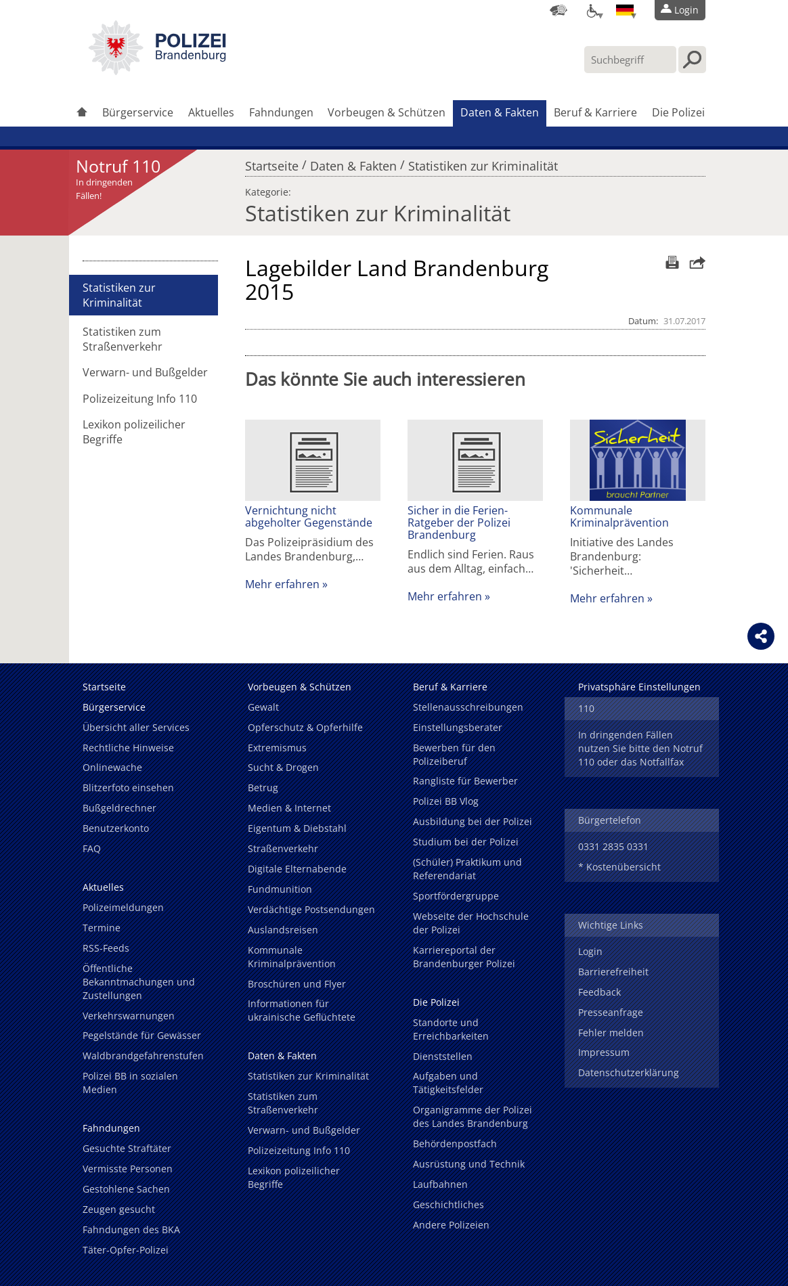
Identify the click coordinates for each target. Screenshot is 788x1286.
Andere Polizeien (451, 1224)
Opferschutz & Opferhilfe (305, 727)
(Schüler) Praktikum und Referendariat (467, 869)
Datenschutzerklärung (628, 1072)
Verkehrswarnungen (129, 1015)
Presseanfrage (610, 1012)
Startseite (272, 162)
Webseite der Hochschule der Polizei (471, 923)
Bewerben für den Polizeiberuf (454, 754)
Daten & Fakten (499, 112)
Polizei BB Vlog (446, 801)
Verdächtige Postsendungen (311, 909)
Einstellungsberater (457, 727)
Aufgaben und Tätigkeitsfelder (448, 1082)
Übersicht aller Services (136, 727)
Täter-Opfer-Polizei (126, 1249)
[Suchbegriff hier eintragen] (630, 59)
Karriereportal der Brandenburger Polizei (464, 957)
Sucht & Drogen (283, 767)
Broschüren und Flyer (297, 983)
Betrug (263, 787)
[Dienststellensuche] (558, 10)
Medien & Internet (289, 807)
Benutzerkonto (116, 828)
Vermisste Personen (128, 1168)
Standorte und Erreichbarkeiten (451, 1029)
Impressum (604, 1052)
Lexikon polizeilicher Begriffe (134, 432)
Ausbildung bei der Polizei (472, 821)
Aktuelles (211, 112)
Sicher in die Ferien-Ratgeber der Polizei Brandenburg (459, 522)
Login (590, 951)
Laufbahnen (440, 1184)
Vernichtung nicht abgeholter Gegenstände (308, 516)
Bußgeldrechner (119, 807)
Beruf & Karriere (595, 112)
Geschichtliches (448, 1204)
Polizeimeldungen (123, 907)
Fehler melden (611, 1032)
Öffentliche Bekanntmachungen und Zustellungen (139, 982)
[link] (157, 71)
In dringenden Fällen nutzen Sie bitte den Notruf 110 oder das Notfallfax (640, 748)
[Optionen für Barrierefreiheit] (592, 10)
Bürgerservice (137, 112)
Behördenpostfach (455, 1143)
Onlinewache (112, 767)
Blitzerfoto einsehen (128, 787)
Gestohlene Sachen (126, 1188)
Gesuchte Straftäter (127, 1148)
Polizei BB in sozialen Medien (130, 1082)
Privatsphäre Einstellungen (639, 686)
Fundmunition (280, 889)
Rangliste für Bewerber (465, 780)
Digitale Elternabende (297, 868)
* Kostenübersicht (619, 866)
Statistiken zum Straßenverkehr (122, 339)
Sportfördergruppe (456, 895)
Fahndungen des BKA (131, 1229)
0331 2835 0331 (613, 846)
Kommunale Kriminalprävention (619, 516)
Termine (102, 927)
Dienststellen (443, 1056)
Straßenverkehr (283, 848)
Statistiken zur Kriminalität (483, 162)
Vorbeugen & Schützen (386, 112)
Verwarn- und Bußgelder (145, 372)
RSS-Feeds (106, 947)
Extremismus (277, 747)
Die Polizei (678, 112)
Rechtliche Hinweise (128, 747)
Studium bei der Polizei (466, 841)
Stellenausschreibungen (468, 707)
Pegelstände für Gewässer (142, 1035)
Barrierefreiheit (613, 971)
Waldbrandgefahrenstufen (143, 1055)
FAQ (92, 848)
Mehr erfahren (282, 584)
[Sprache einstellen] (625, 10)
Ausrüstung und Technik (469, 1163)
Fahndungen (281, 112)
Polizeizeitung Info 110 (140, 398)
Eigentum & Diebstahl (297, 828)
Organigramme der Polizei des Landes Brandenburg (472, 1116)
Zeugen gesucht (119, 1209)
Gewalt (263, 707)
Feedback (599, 991)
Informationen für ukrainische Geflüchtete (301, 1010)
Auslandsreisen (283, 929)
